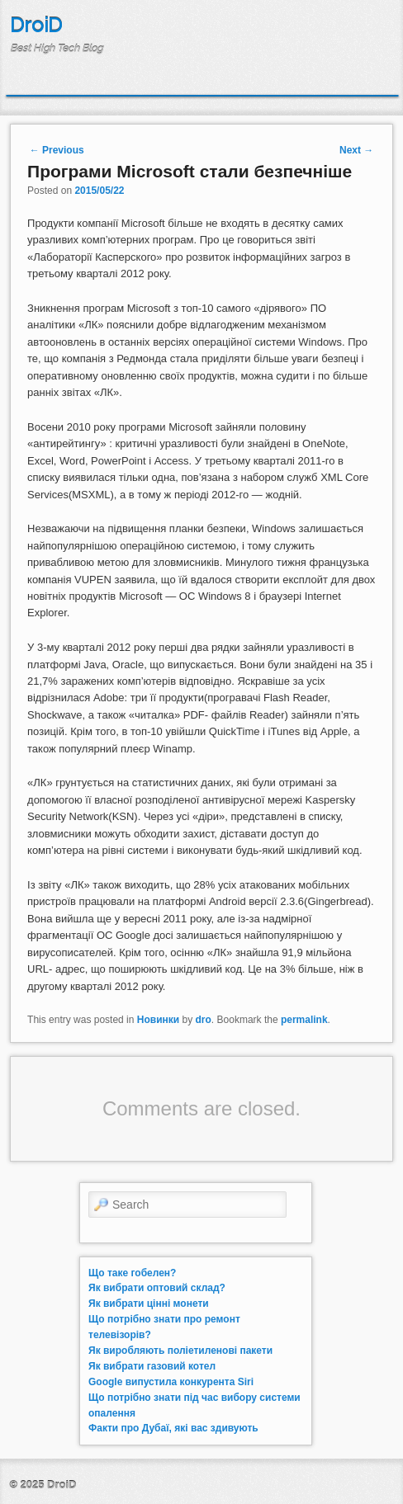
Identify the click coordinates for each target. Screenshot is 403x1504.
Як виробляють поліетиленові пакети (180, 1350)
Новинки (158, 1019)
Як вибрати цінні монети (148, 1303)
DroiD (36, 25)
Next (356, 150)
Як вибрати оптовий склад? (156, 1288)
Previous (57, 150)
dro (203, 1019)
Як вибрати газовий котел (152, 1366)
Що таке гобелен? (132, 1273)
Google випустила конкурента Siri (171, 1382)
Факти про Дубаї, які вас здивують (173, 1428)
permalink (304, 1019)
